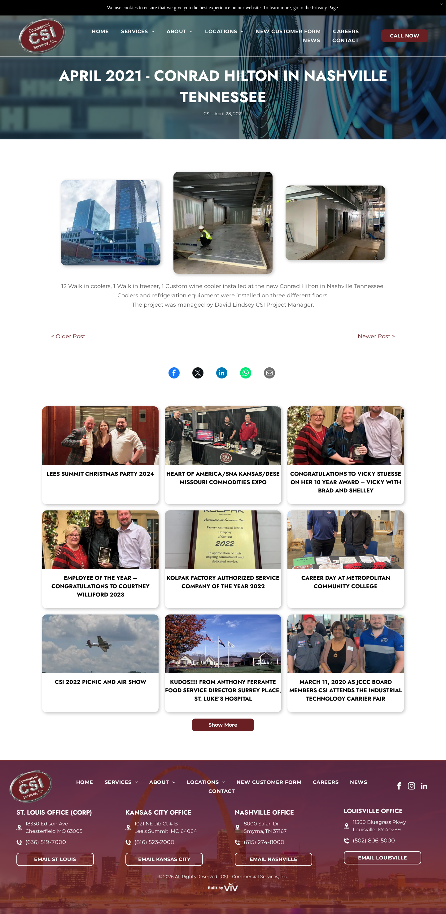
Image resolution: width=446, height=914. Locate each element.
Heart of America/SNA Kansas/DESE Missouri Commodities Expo (223, 478)
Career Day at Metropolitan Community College (345, 582)
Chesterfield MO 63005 (53, 831)
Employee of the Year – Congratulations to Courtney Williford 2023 (100, 586)
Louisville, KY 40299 (377, 830)
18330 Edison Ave (46, 824)
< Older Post (68, 336)
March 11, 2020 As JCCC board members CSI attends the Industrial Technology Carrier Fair (345, 690)
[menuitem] (100, 15)
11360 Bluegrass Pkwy (379, 822)
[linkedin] (423, 787)
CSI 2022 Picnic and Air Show (100, 682)
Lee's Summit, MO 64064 (165, 831)
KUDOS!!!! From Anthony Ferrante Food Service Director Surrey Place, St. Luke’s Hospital (223, 690)
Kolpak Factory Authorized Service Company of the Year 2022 (223, 582)
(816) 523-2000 (154, 842)
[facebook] (399, 787)
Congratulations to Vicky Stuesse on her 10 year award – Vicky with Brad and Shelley (345, 482)
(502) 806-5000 (374, 840)
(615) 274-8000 (264, 842)
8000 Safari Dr (261, 824)
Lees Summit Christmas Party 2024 (100, 474)
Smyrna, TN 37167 (265, 831)
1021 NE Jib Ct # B (156, 824)
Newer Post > (376, 336)
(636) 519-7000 (45, 842)
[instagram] (411, 787)
